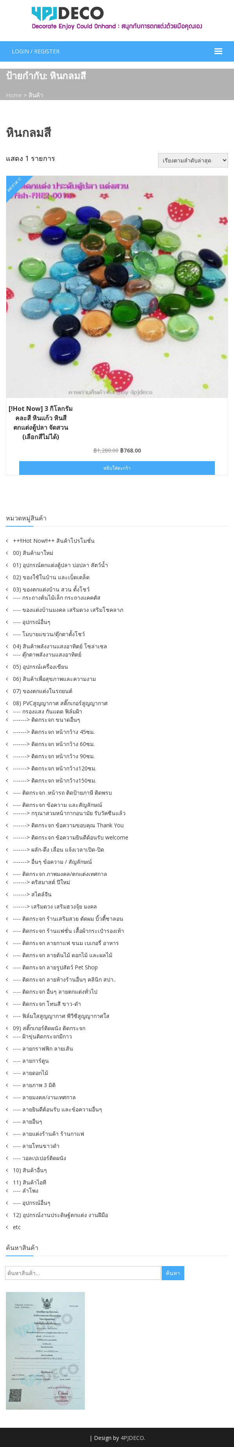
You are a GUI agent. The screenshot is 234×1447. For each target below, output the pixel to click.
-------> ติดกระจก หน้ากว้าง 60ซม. (54, 743)
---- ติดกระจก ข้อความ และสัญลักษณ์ (57, 804)
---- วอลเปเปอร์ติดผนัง (39, 1157)
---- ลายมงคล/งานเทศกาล (44, 1096)
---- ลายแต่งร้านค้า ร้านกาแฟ (48, 1133)
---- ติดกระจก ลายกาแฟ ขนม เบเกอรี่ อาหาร (66, 942)
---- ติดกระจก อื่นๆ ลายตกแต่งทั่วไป (55, 991)
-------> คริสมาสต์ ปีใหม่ (41, 881)
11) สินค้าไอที (29, 1182)
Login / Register (35, 51)
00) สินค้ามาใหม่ (33, 552)
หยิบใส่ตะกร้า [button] (117, 467)
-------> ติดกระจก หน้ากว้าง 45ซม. (54, 731)
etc (17, 1226)
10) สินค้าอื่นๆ (30, 1169)
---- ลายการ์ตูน (31, 1060)
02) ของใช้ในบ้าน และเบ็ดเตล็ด (51, 576)
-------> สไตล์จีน (32, 894)
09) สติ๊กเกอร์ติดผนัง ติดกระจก (49, 1027)
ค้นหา (173, 1272)
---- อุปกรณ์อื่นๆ (31, 621)
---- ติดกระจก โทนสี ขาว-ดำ (47, 1003)
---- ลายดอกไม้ (30, 1072)
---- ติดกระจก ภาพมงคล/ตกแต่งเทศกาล (60, 873)
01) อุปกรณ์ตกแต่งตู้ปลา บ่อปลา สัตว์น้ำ (60, 564)
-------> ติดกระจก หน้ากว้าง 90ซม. (54, 755)
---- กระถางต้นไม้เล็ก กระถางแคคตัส (57, 597)
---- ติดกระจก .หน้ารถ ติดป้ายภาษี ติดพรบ (62, 792)
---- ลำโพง (25, 1190)
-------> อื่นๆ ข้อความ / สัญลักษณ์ (52, 861)
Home (14, 95)
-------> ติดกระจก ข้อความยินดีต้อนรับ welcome (70, 837)
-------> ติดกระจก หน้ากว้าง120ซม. (54, 768)
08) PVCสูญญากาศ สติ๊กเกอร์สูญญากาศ (60, 702)
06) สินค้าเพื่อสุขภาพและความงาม (54, 678)
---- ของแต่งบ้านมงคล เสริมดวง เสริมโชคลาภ (68, 609)
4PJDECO (132, 1437)
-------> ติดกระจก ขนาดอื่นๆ (46, 719)
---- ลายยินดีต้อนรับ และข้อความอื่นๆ (57, 1109)
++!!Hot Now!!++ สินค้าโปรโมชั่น (54, 540)
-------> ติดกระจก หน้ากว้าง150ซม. (54, 780)
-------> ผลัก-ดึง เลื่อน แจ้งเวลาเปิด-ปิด (58, 849)
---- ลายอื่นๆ (27, 1121)
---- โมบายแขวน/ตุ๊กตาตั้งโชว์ (49, 633)
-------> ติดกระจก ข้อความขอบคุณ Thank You (68, 824)
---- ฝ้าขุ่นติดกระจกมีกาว (42, 1036)
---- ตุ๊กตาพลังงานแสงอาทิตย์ (47, 654)
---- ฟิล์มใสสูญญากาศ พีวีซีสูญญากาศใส (61, 1015)
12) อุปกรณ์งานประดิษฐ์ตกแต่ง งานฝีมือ (60, 1214)
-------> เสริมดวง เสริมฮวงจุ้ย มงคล (55, 906)
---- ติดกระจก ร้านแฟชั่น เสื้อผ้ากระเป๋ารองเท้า (68, 930)
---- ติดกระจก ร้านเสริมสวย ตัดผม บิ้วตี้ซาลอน (68, 918)
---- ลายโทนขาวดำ (36, 1145)
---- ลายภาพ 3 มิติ (34, 1084)
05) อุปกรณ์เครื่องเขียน (40, 666)
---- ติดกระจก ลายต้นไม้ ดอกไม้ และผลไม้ (62, 954)
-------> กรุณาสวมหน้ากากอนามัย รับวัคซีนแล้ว (69, 812)
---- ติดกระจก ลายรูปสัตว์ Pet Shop (55, 967)
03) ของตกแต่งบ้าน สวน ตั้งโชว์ (51, 589)
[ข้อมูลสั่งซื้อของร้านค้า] (193, 160)
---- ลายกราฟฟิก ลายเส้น (43, 1048)
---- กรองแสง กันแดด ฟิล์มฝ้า (47, 711)
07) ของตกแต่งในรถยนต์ (42, 690)
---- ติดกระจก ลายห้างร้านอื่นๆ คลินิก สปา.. (64, 979)
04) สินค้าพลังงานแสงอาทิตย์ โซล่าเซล (60, 646)
